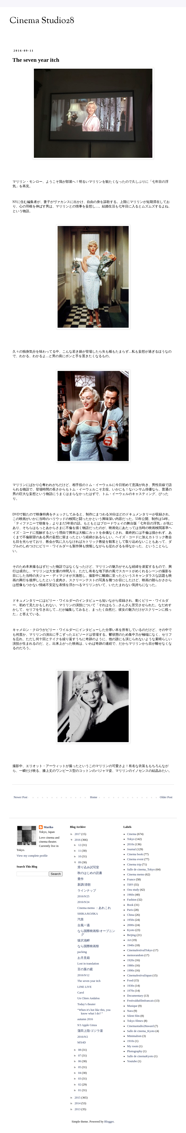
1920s (130, 960)
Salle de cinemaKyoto (140, 1056)
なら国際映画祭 (88, 946)
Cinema (131, 834)
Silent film (133, 1016)
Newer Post (20, 797)
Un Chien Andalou (88, 998)
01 (80, 1090)
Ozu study (133, 889)
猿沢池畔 (83, 940)
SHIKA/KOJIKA (87, 913)
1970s (130, 990)
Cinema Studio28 (41, 21)
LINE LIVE (84, 987)
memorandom (135, 955)
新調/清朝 (84, 884)
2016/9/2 (82, 1036)
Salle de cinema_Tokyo (141, 869)
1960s (130, 894)
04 (80, 1073)
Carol (80, 992)
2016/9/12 (83, 975)
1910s (130, 1041)
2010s (130, 844)
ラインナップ (86, 890)
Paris (130, 910)
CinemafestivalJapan (139, 975)
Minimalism (134, 1036)
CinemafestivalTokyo (139, 950)
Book (130, 905)
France (131, 879)
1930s (130, 985)
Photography (134, 1051)
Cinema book (135, 854)
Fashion (131, 899)
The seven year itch (89, 981)
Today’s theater (86, 1004)
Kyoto (130, 930)
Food (130, 980)
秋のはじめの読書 (89, 873)
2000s (130, 925)
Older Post (166, 797)
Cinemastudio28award (140, 1026)
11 (80, 850)
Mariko (48, 827)
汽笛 (80, 919)
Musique (132, 1006)
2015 (78, 1097)
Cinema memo (135, 874)
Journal (131, 849)
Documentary (135, 995)
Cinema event (135, 859)
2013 (78, 1109)
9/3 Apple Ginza (87, 1025)
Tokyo (131, 839)
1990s (130, 970)
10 (80, 856)
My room (132, 1046)
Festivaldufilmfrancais (140, 1000)
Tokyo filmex (135, 1021)
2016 (78, 839)
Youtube (132, 1061)
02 (80, 1084)
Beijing (131, 935)
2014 (78, 1103)
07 (80, 1055)
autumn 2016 (85, 1019)
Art (129, 940)
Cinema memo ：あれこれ (94, 908)
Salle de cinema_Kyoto (141, 1031)
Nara (130, 1011)
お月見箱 (83, 958)
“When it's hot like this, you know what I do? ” (94, 1011)
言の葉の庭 (85, 969)
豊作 (80, 879)
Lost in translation (88, 963)
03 (80, 1078)
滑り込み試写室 (88, 867)
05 (80, 1067)
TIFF (130, 884)
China (130, 915)
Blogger (109, 1121)
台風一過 (83, 925)
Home (93, 797)
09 (80, 862)
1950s (130, 920)
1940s (130, 945)
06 (80, 1061)
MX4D (81, 1042)
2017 (78, 834)
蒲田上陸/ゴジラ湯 (90, 1030)
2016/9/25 (83, 896)
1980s (130, 965)
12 (80, 845)
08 (80, 1049)
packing (82, 952)
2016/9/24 (83, 902)
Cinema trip (134, 864)
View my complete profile (32, 855)
